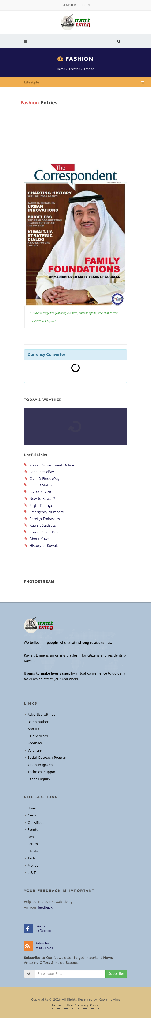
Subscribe (116, 974)
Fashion (89, 68)
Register (69, 5)
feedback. (45, 907)
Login (85, 5)
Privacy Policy (88, 1005)
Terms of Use (62, 1005)
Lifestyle (74, 68)
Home (61, 68)
